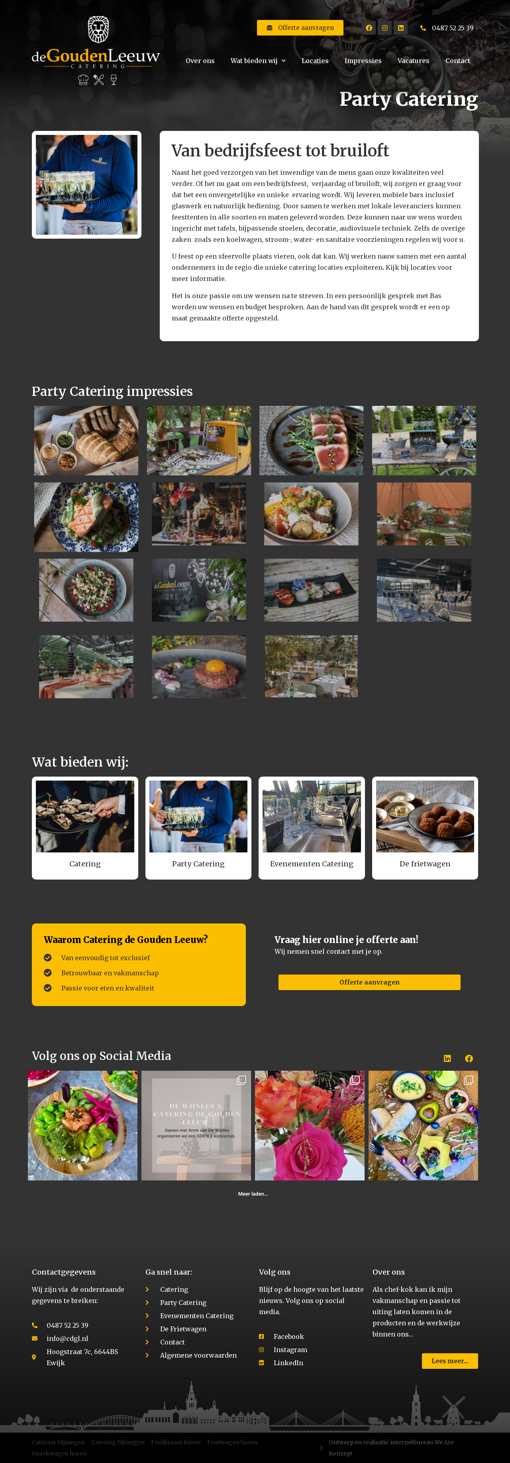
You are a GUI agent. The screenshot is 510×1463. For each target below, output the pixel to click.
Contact (457, 61)
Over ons (200, 61)
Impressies (363, 61)
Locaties (315, 61)
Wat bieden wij (258, 60)
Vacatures (414, 61)
